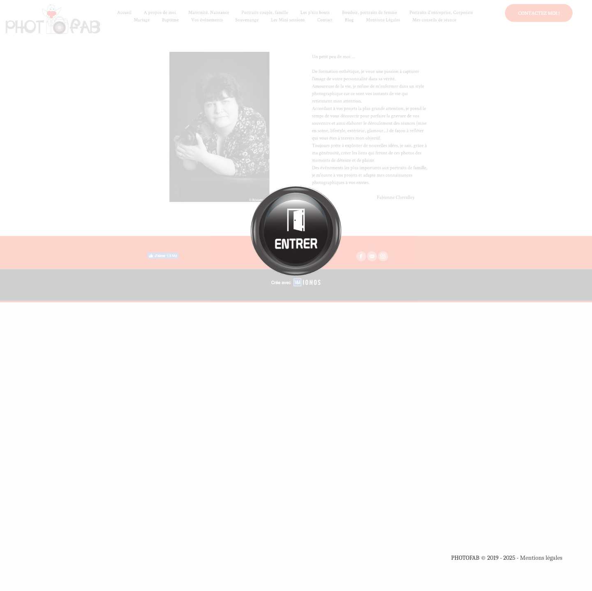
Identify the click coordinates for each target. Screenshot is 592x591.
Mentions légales (541, 557)
